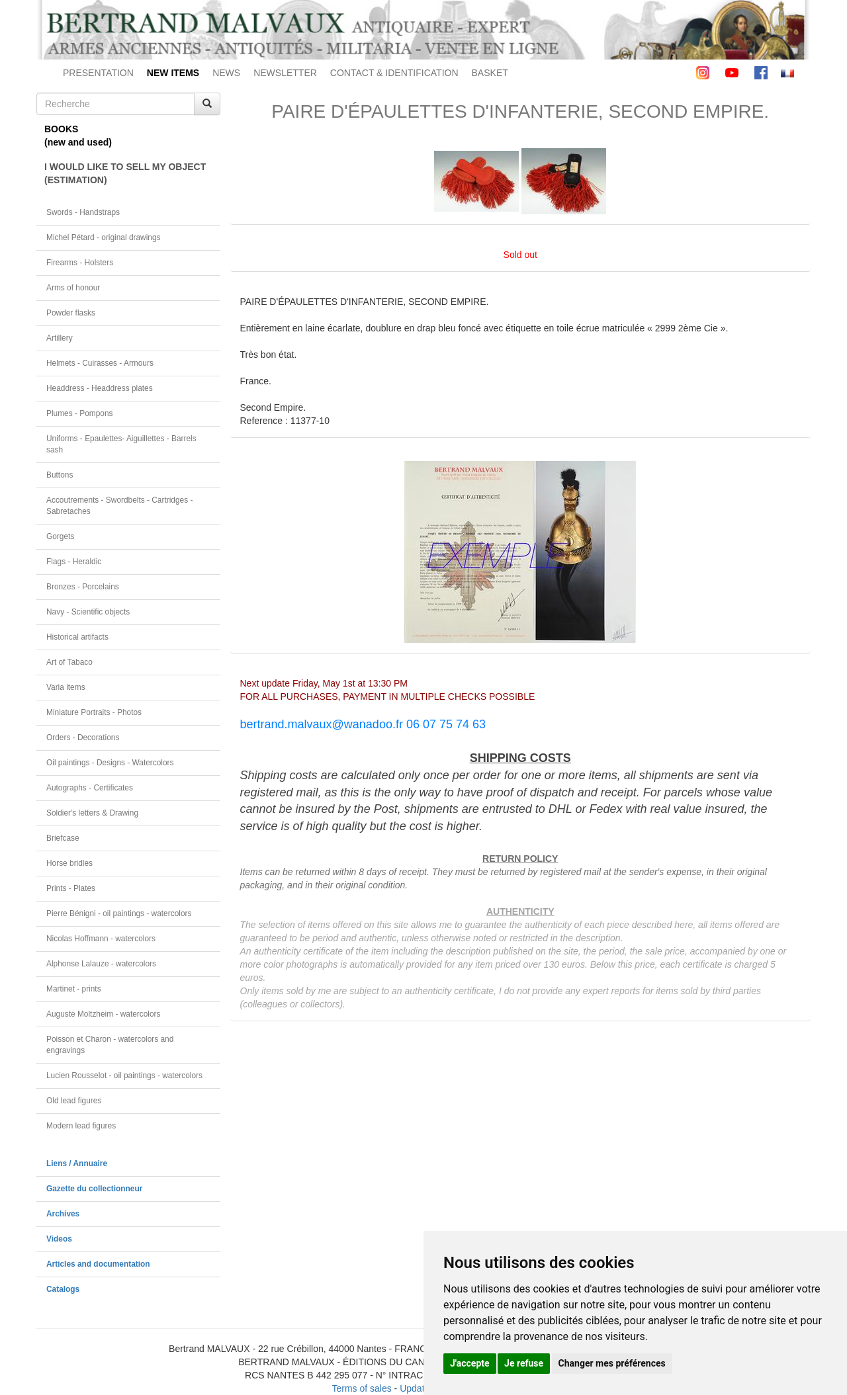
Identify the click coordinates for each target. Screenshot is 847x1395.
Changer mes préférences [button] (612, 1363)
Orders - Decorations (82, 737)
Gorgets (60, 536)
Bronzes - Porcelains (82, 586)
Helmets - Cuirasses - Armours (100, 363)
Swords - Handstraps (83, 212)
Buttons (59, 475)
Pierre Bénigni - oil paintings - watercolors (118, 913)
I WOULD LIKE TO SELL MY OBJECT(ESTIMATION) (125, 173)
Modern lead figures (81, 1125)
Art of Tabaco (69, 662)
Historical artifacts (77, 637)
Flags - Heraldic (73, 561)
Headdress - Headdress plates (99, 388)
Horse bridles (69, 863)
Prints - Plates (70, 888)
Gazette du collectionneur (94, 1188)
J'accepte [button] (470, 1363)
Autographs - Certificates (89, 787)
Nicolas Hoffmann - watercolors (101, 938)
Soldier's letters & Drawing (92, 813)
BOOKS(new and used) (78, 136)
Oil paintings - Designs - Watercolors (110, 762)
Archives (62, 1213)
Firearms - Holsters (79, 262)
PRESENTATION (98, 72)
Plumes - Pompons (79, 413)
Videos (59, 1239)
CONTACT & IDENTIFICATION (394, 72)
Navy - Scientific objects (88, 611)
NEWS (226, 72)
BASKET (490, 72)
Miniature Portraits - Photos (94, 712)
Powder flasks (70, 312)
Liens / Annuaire (76, 1163)
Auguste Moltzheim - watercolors (103, 1014)
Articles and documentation (98, 1264)
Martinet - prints (73, 988)
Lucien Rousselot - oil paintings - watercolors (124, 1075)
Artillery (59, 338)
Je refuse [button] (523, 1363)
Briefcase (62, 838)
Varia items (65, 687)
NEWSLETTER (285, 72)
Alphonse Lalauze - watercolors (101, 963)
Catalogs (62, 1289)
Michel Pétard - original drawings (103, 237)
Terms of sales (361, 1388)
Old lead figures (73, 1100)
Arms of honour (73, 287)
